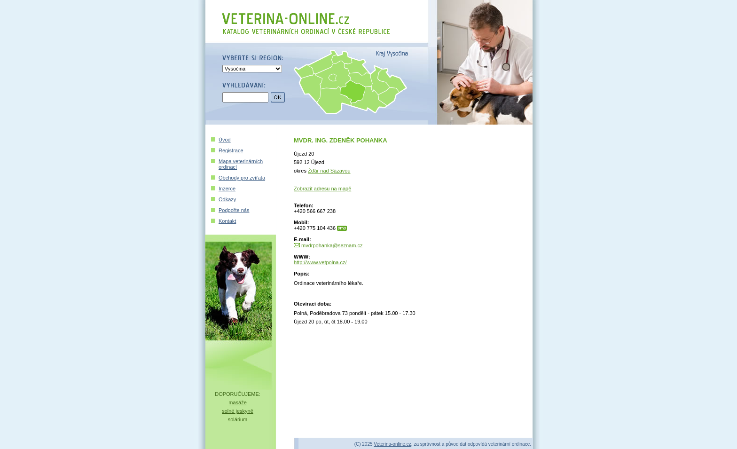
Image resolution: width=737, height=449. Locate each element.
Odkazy (227, 199)
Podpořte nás (234, 210)
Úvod (225, 139)
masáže (237, 402)
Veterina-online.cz (392, 444)
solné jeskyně (237, 411)
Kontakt (227, 221)
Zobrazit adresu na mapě (322, 188)
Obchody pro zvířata (242, 178)
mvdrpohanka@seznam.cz (331, 245)
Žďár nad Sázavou (329, 170)
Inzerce (227, 188)
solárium (238, 419)
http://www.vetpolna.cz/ (320, 262)
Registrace (231, 150)
